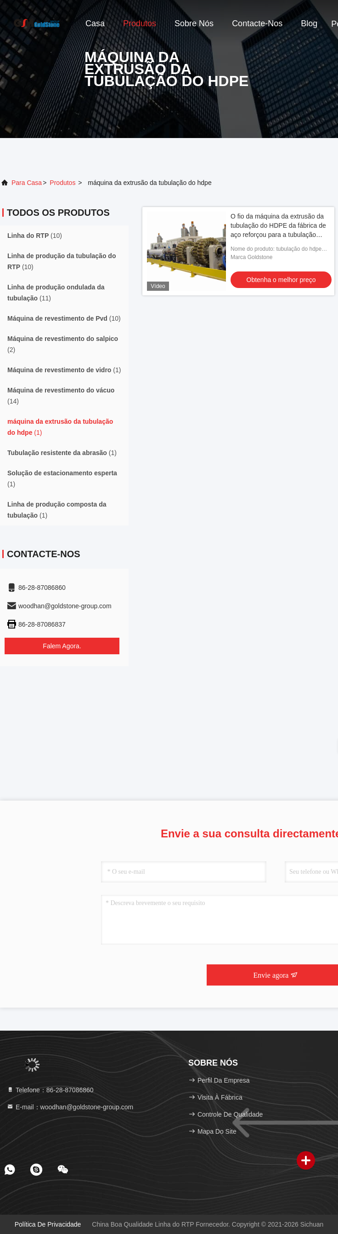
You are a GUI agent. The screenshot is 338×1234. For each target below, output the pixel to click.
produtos (62, 182)
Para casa (26, 182)
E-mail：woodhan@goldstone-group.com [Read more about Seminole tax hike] (69, 1107)
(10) (34, 235)
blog (309, 23)
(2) (62, 344)
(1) (64, 370)
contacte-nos (257, 23)
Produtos (139, 23)
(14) (60, 395)
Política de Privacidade (48, 1224)
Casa (95, 23)
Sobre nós (194, 23)
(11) (56, 292)
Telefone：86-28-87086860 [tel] (50, 1090)
